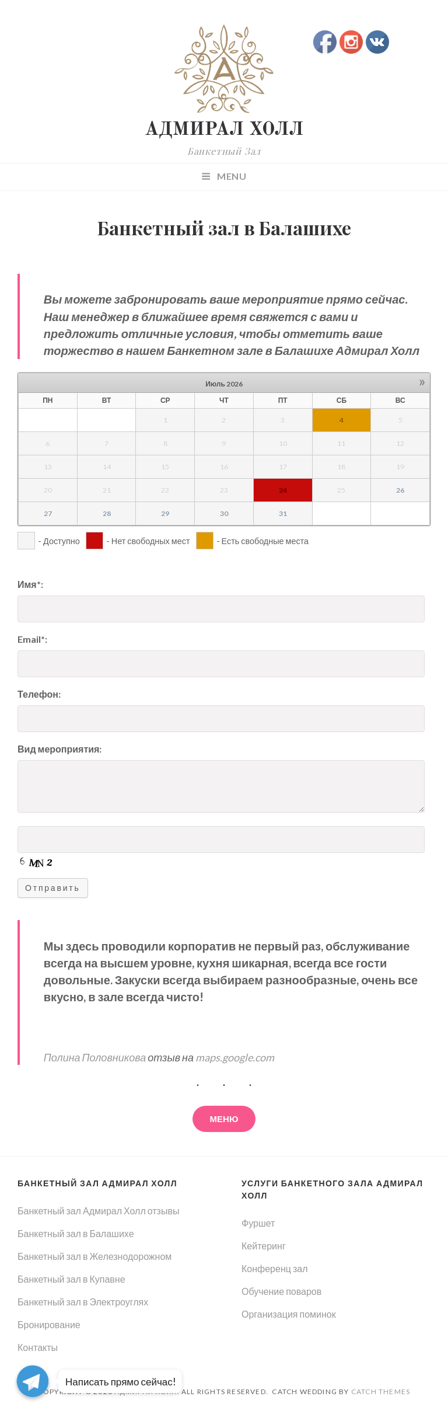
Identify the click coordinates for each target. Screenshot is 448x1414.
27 (48, 513)
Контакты (38, 1347)
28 (107, 513)
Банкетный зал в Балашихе (76, 1233)
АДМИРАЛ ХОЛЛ (224, 130)
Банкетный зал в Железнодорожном (95, 1256)
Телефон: (39, 693)
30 (224, 513)
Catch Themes (380, 1391)
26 (400, 490)
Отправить (52, 888)
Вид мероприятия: (60, 748)
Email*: (32, 639)
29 (165, 513)
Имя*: (30, 584)
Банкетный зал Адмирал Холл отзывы (98, 1210)
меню (224, 1118)
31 (283, 513)
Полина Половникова (95, 1057)
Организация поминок (289, 1313)
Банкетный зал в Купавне (71, 1278)
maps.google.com (234, 1057)
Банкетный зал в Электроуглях (83, 1301)
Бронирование (49, 1324)
